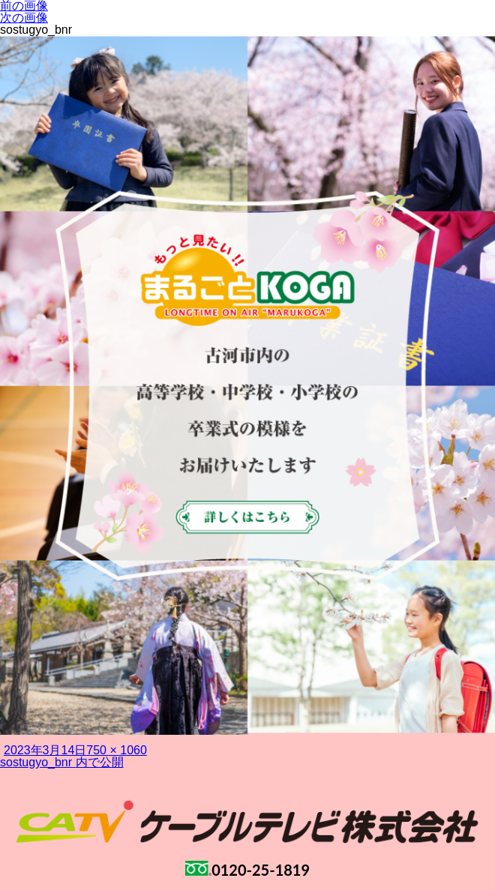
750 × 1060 (116, 750)
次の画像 (24, 17)
